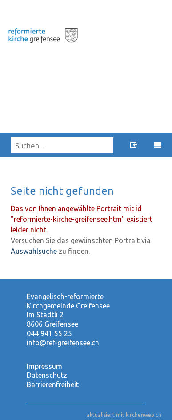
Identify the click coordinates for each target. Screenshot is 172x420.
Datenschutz (47, 375)
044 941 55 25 (49, 333)
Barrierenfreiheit (53, 384)
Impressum (44, 366)
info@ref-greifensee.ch (63, 343)
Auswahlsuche (34, 251)
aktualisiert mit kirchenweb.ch (124, 415)
